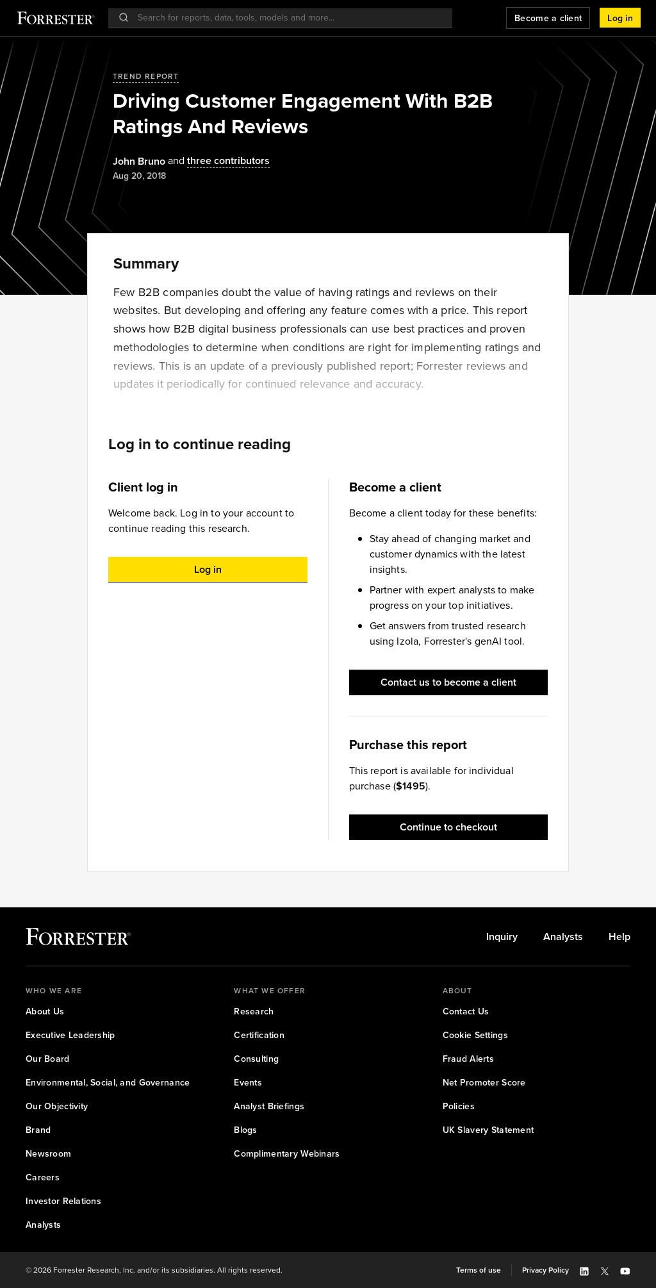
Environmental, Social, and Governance (108, 1082)
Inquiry (502, 936)
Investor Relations (63, 1201)
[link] (502, 936)
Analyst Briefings (269, 1106)
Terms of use (478, 1270)
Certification (259, 1035)
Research (254, 1011)
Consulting (256, 1059)
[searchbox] (286, 17)
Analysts (563, 936)
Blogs (245, 1130)
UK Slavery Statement (488, 1130)
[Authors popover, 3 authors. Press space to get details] (217, 161)
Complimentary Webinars (287, 1153)
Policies (459, 1106)
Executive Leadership (70, 1035)
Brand (38, 1130)
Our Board (48, 1059)
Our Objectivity (57, 1106)
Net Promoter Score (484, 1082)
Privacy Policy (545, 1270)
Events (248, 1082)
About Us (45, 1011)
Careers (43, 1177)
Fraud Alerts (468, 1059)
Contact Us (466, 1011)
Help (619, 936)
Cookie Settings (475, 1035)
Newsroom (48, 1153)
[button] (620, 18)
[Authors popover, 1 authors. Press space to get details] (139, 161)
